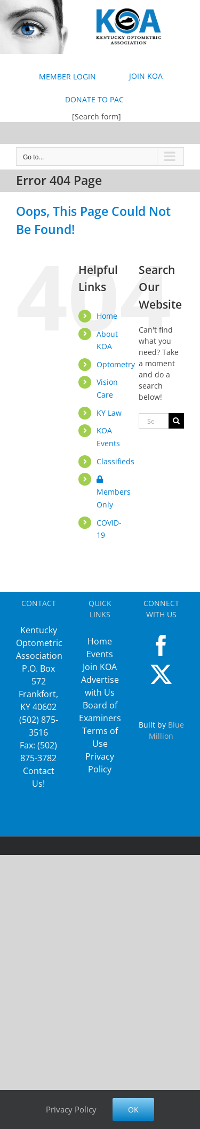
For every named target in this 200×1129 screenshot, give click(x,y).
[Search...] (154, 421)
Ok (133, 1109)
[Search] (176, 421)
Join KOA (100, 667)
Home (107, 316)
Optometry (116, 364)
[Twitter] (161, 674)
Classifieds (115, 461)
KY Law (109, 413)
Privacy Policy (71, 1109)
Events (99, 654)
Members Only (114, 492)
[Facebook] (161, 645)
